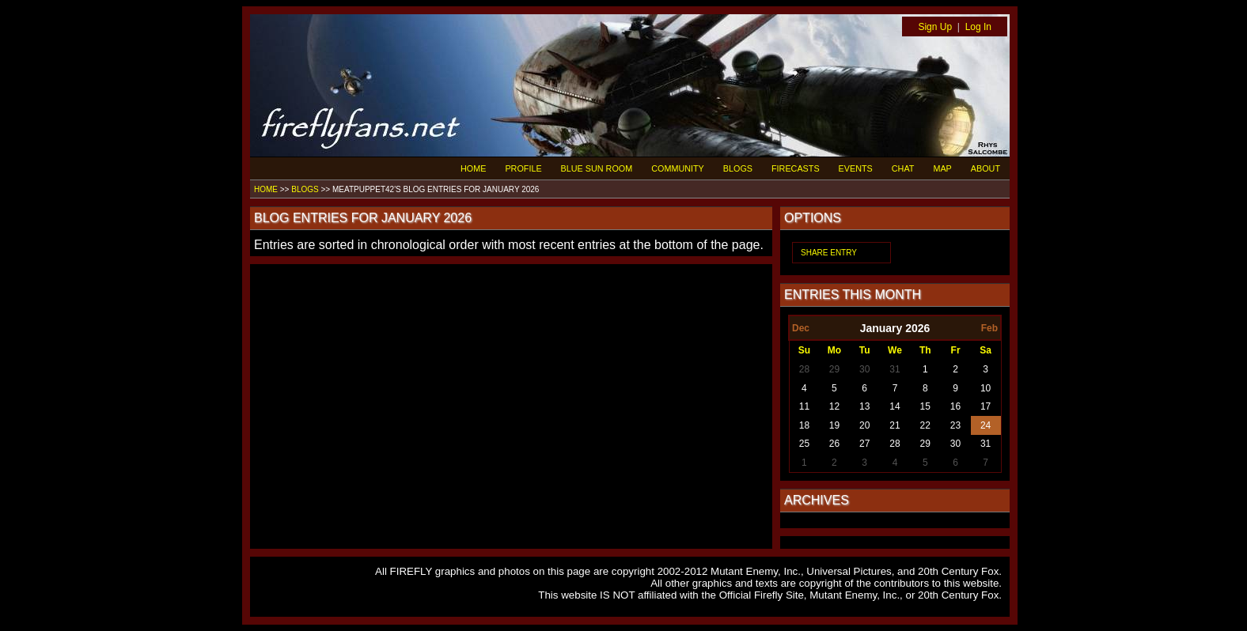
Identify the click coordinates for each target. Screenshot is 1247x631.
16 (955, 406)
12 (834, 406)
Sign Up (935, 26)
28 (804, 369)
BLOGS (737, 168)
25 (804, 443)
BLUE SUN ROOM (597, 168)
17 (985, 406)
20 (864, 425)
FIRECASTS (795, 168)
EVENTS (856, 168)
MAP (942, 168)
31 (894, 369)
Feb (989, 328)
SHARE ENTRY (829, 252)
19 (834, 425)
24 (985, 425)
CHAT (903, 168)
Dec (800, 328)
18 (804, 425)
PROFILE (523, 168)
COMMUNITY (677, 168)
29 (834, 369)
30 (864, 369)
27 (864, 443)
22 (925, 425)
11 (804, 406)
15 (925, 406)
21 (894, 425)
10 (985, 388)
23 (955, 425)
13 (864, 406)
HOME (473, 168)
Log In (978, 26)
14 (894, 406)
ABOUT (985, 168)
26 (834, 443)
